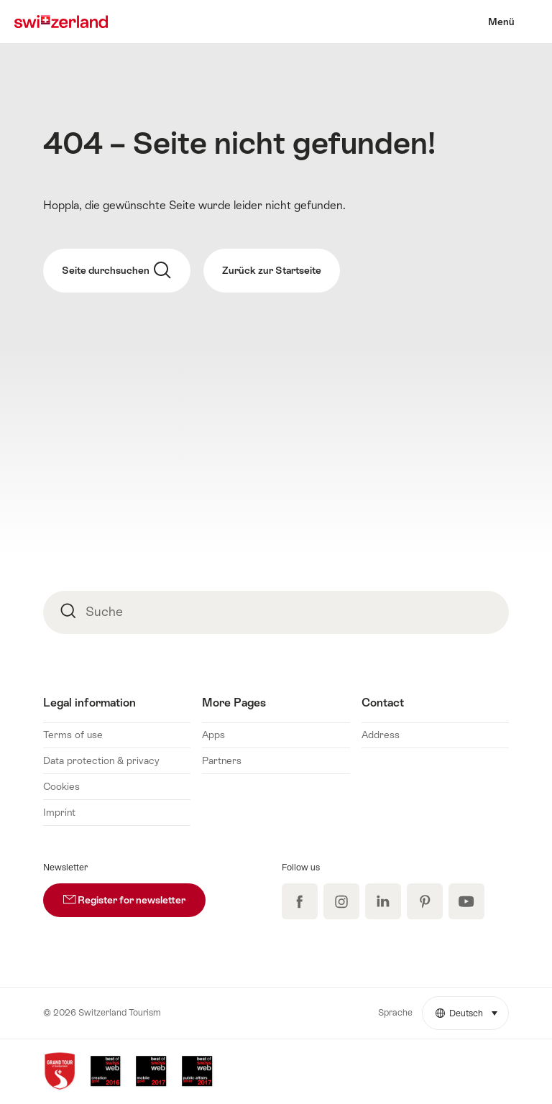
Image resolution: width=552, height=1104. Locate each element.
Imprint (59, 812)
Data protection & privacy (101, 760)
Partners (222, 760)
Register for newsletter (134, 894)
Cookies (61, 786)
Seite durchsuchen (116, 270)
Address (381, 734)
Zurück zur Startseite (271, 270)
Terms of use (73, 734)
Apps (213, 734)
